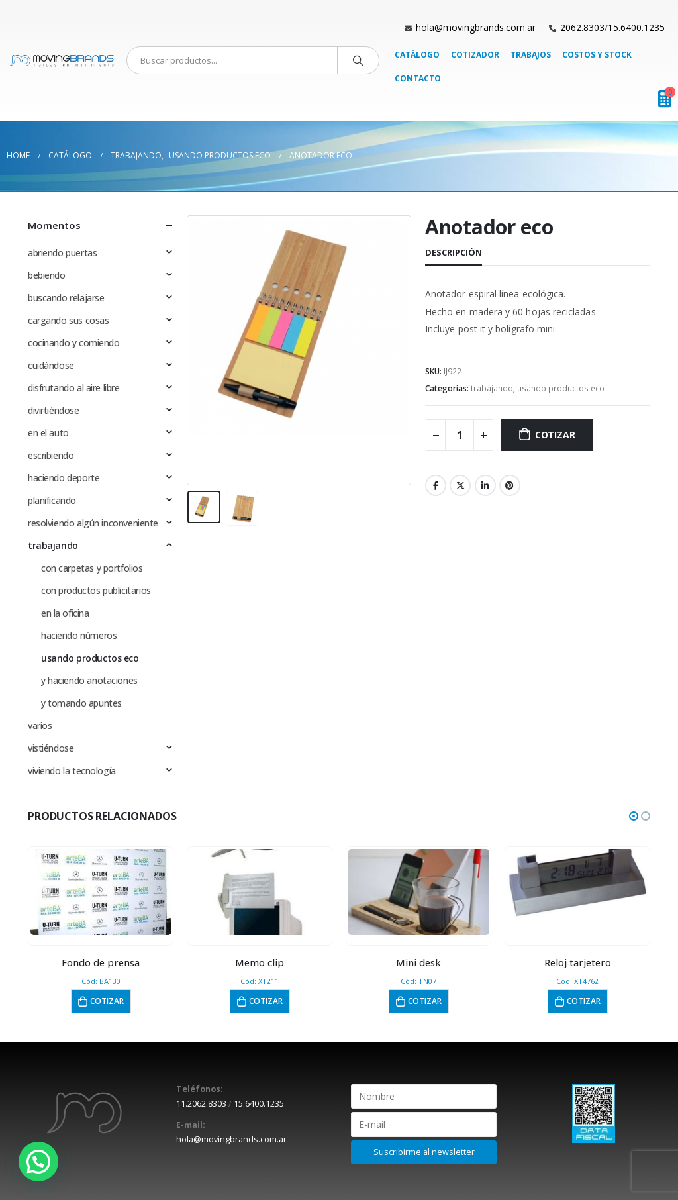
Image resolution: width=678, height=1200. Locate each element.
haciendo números (79, 635)
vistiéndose (50, 748)
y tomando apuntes (81, 703)
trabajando (492, 388)
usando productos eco (561, 388)
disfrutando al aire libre (74, 387)
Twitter (460, 485)
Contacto (418, 78)
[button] (634, 816)
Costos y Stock (597, 54)
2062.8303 (582, 27)
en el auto (48, 432)
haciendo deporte (63, 478)
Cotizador (475, 54)
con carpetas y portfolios (92, 568)
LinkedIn (485, 485)
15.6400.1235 (636, 27)
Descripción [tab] (453, 252)
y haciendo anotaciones (89, 680)
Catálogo (417, 54)
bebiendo (47, 275)
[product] (100, 892)
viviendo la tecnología (72, 770)
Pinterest (509, 485)
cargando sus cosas (68, 320)
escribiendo (50, 455)
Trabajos (530, 54)
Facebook (435, 485)
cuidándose (51, 365)
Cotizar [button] (107, 1001)
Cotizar (555, 434)
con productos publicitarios (96, 590)
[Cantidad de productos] (459, 435)
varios (40, 725)
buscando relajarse (66, 297)
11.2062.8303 (201, 1103)
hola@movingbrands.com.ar (476, 27)
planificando (52, 500)
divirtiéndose (53, 410)
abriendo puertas (62, 252)
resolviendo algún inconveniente (93, 523)
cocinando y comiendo (74, 342)
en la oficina (65, 613)
